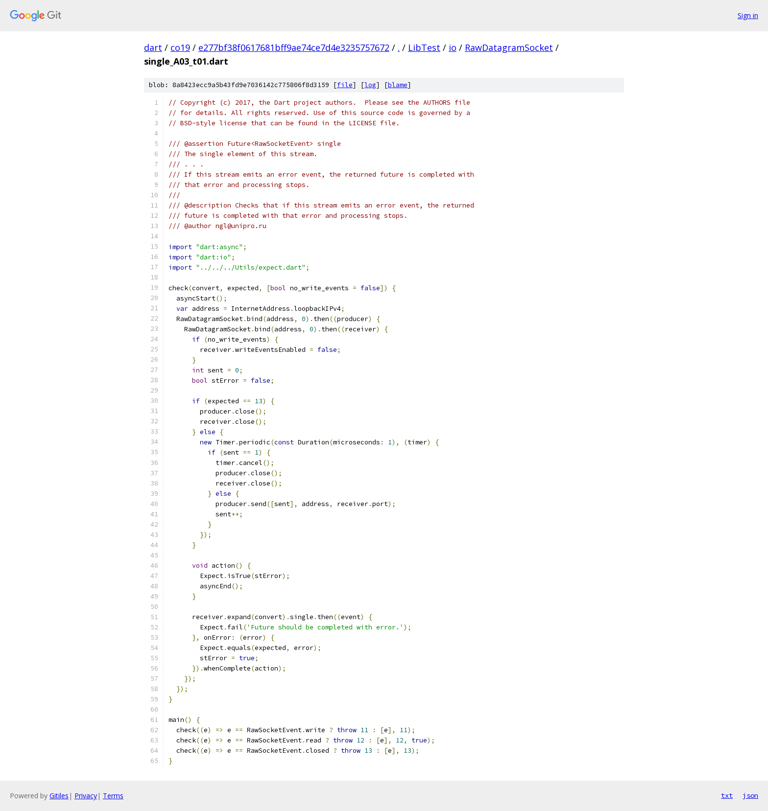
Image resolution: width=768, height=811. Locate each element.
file (345, 85)
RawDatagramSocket (509, 47)
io (452, 47)
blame (398, 85)
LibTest (424, 47)
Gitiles (59, 795)
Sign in (748, 15)
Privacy (85, 795)
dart (153, 47)
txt (727, 795)
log (370, 85)
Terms (113, 795)
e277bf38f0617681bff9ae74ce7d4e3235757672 (293, 47)
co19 (180, 47)
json (750, 795)
